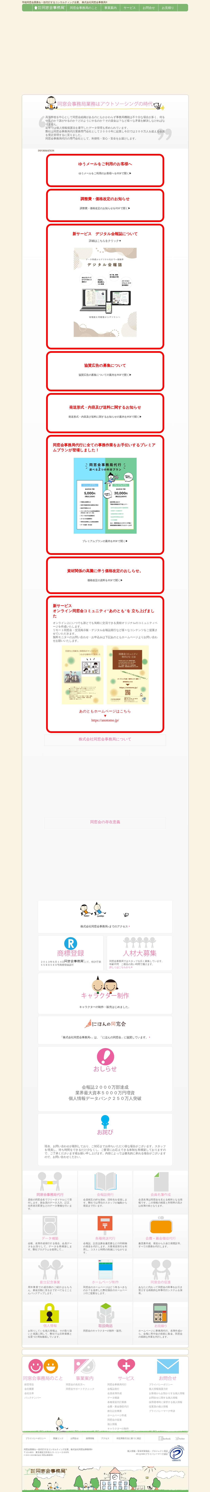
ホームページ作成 (116, 1412)
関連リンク (58, 1433)
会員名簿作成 (114, 1392)
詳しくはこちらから (120, 967)
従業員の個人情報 (158, 1404)
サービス (130, 7)
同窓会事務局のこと (83, 7)
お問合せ (149, 7)
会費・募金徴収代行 (118, 1404)
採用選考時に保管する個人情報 (165, 1400)
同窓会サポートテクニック (80, 1388)
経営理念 (29, 1384)
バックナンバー (32, 1396)
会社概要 (29, 1388)
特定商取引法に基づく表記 (127, 1433)
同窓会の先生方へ (75, 1384)
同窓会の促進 (114, 1416)
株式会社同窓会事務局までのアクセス (104, 926)
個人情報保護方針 (158, 1388)
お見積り (168, 7)
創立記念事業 (114, 1408)
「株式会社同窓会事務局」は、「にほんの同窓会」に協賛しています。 (104, 1037)
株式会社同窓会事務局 (66, 5)
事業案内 (110, 7)
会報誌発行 (113, 1388)
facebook (167, 1433)
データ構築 (113, 1396)
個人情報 (112, 1420)
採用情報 (89, 1433)
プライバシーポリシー (161, 1384)
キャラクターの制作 (118, 1423)
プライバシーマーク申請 (162, 1408)
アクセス (104, 1433)
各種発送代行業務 (116, 1400)
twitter (182, 1433)
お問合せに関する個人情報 (163, 1396)
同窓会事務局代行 (116, 1384)
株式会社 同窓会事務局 (43, 1449)
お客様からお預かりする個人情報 (166, 1392)
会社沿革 (29, 1392)
